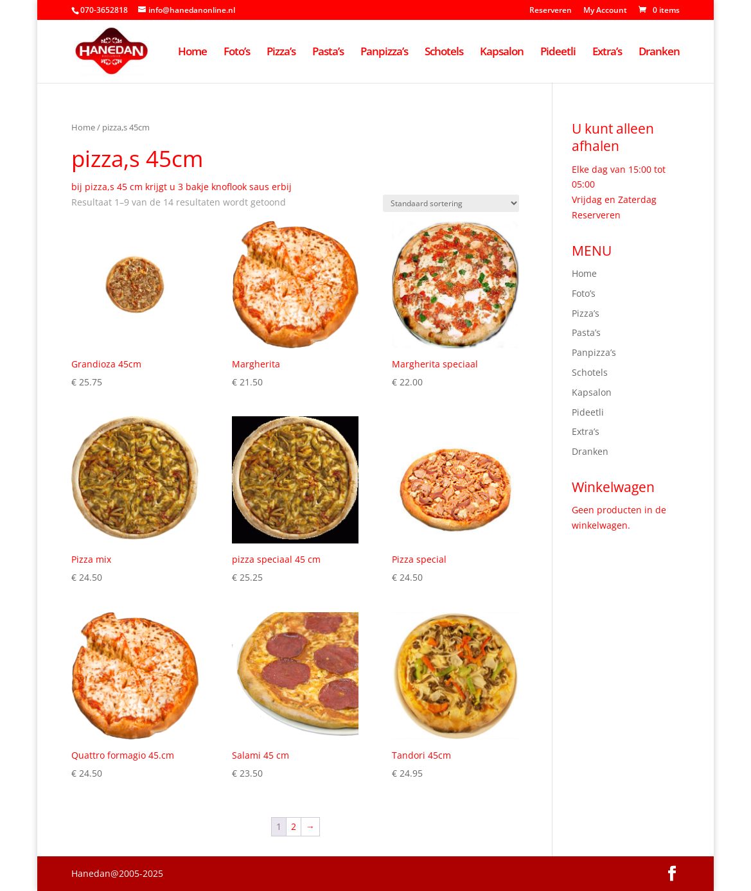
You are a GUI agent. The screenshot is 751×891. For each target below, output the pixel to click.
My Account (605, 10)
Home (192, 52)
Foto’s (237, 52)
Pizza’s (281, 52)
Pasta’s (328, 52)
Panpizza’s (384, 52)
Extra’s (607, 52)
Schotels (444, 52)
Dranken (659, 52)
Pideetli (558, 52)
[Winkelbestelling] (451, 203)
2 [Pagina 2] (293, 826)
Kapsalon (502, 52)
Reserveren (550, 10)
